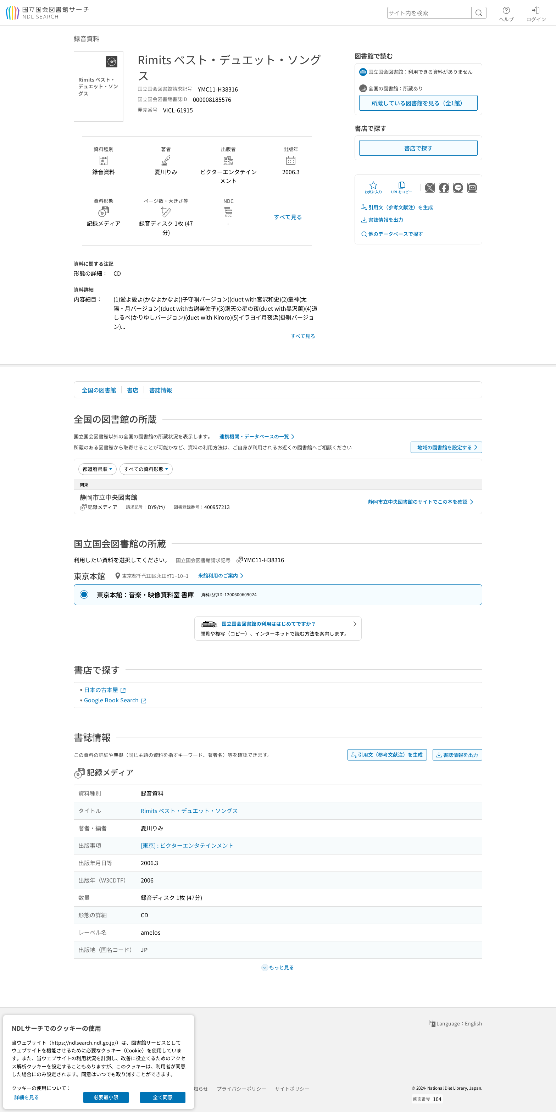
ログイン (536, 13)
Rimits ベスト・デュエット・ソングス (189, 810)
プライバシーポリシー (241, 1088)
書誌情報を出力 (382, 219)
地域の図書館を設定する (448, 447)
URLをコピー (401, 187)
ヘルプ (506, 13)
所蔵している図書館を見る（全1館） (419, 103)
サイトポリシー (292, 1088)
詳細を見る (26, 1097)
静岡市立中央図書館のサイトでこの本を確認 (422, 502)
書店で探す (418, 148)
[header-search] (436, 13)
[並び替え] (97, 469)
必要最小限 (106, 1097)
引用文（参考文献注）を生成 (397, 207)
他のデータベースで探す (392, 234)
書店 (132, 390)
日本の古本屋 (105, 689)
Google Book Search (115, 700)
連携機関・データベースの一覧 (258, 436)
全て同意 (163, 1097)
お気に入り (373, 187)
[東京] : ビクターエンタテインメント (187, 845)
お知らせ (198, 1088)
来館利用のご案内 (222, 575)
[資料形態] (146, 469)
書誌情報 (160, 390)
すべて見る (288, 216)
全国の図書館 (99, 390)
